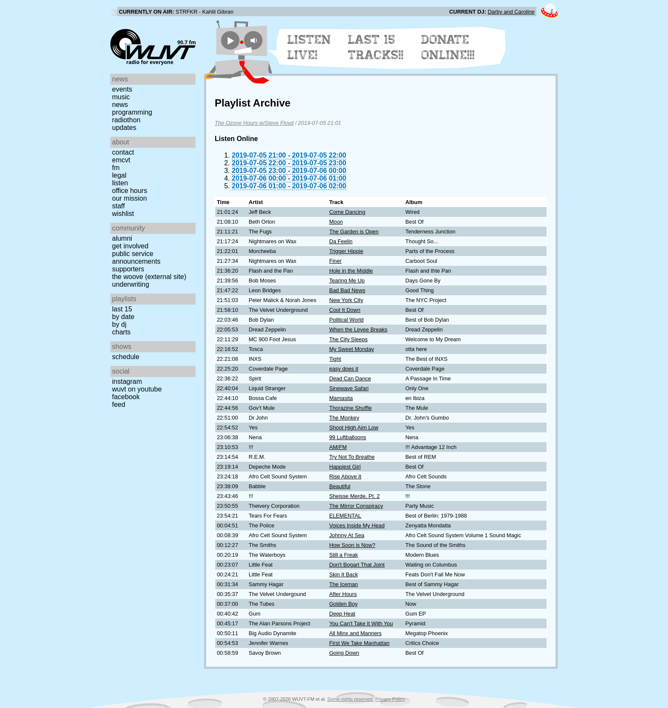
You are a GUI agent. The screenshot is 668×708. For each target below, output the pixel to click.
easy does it (343, 369)
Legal (119, 175)
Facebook (126, 396)
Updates (124, 127)
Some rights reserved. (350, 699)
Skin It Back (343, 574)
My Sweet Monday (351, 349)
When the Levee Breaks (358, 329)
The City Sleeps (348, 339)
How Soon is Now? (352, 545)
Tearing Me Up (347, 280)
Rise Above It (345, 476)
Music (121, 97)
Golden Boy (343, 604)
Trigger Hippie (346, 251)
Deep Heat (342, 613)
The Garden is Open (354, 231)
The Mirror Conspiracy (356, 506)
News (120, 104)
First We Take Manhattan (359, 643)
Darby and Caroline (511, 12)
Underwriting (130, 284)
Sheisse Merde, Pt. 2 (354, 496)
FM (116, 167)
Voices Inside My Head (357, 525)
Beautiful (340, 486)
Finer (335, 261)
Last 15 (122, 309)
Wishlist (123, 213)
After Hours (343, 594)
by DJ (119, 324)
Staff (118, 206)
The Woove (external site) (149, 276)
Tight (335, 359)
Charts (121, 332)
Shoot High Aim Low (353, 427)
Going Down (344, 653)
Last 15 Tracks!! (376, 47)
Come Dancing (347, 212)
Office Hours (129, 190)
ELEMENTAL (345, 515)
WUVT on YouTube (137, 389)
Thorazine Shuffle (350, 408)
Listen (120, 183)
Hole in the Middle (351, 271)
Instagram (127, 381)
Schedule (125, 356)
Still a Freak (343, 555)
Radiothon (126, 120)
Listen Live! (309, 47)
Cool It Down (344, 310)
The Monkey (344, 417)
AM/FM (338, 447)
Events (122, 89)
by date (123, 316)
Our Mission (129, 198)
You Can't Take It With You (361, 623)
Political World (346, 320)
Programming (132, 112)
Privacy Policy (390, 699)
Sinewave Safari (349, 388)
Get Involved (130, 246)
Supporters (128, 269)
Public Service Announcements (136, 257)
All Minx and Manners (355, 633)
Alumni (122, 238)
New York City (346, 300)
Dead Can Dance (350, 378)
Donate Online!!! (448, 47)
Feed (118, 404)
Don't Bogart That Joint (357, 564)
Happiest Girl (345, 466)
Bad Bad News (347, 290)
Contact (123, 152)
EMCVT (121, 160)
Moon (336, 222)
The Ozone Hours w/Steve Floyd (254, 123)
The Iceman (343, 584)
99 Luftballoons (347, 437)
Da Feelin (341, 241)
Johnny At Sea (347, 535)
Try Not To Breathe (352, 457)
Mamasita (341, 398)
